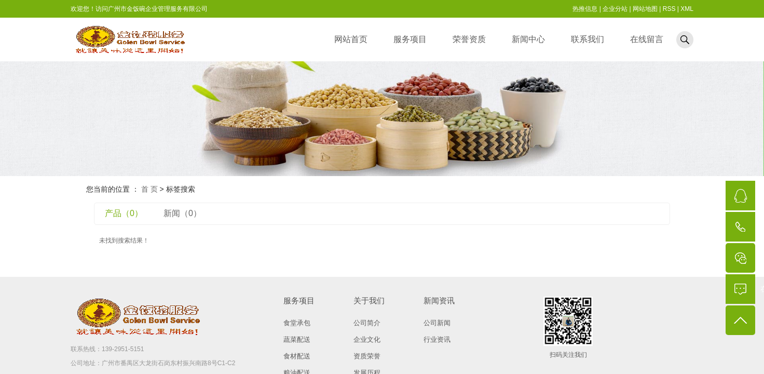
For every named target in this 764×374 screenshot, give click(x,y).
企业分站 (615, 8)
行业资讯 (437, 339)
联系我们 (587, 39)
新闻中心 (528, 39)
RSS (669, 8)
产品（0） (124, 213)
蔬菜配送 (296, 339)
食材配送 (296, 356)
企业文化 (366, 339)
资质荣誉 (366, 356)
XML (686, 8)
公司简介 (366, 323)
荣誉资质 (469, 39)
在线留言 (646, 39)
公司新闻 (437, 323)
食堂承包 (296, 323)
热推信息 (584, 8)
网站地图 (645, 8)
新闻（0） (182, 213)
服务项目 (410, 39)
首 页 (149, 189)
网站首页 (350, 39)
